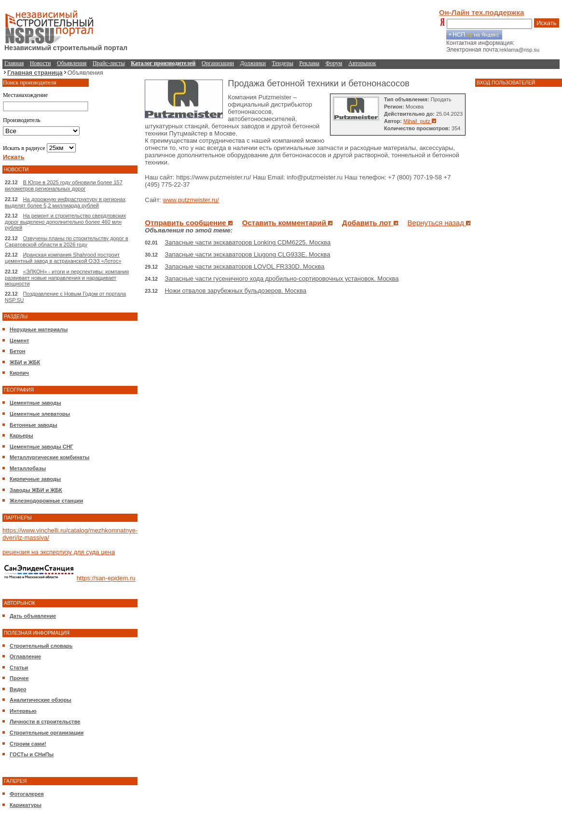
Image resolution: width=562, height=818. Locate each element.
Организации (218, 63)
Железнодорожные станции (46, 501)
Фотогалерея (27, 794)
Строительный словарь (41, 646)
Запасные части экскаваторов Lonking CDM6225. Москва (247, 242)
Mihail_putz (419, 121)
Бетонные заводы (33, 425)
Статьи (19, 667)
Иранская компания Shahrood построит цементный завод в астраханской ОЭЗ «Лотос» (63, 258)
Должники (253, 63)
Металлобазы (28, 468)
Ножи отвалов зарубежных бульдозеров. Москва (235, 290)
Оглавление (25, 656)
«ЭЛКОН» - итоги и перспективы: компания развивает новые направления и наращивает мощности (67, 277)
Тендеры (282, 63)
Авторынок (362, 63)
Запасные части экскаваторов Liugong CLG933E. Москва (247, 254)
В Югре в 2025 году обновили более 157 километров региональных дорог (64, 185)
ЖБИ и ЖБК (25, 362)
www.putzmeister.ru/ (191, 200)
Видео (18, 689)
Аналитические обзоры (40, 700)
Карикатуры (25, 805)
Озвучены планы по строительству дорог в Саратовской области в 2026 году (66, 241)
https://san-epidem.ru (106, 578)
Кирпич (19, 373)
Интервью (23, 711)
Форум (334, 63)
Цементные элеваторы (40, 414)
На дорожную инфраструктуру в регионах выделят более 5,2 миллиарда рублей (65, 202)
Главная (14, 63)
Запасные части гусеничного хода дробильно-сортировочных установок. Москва (281, 278)
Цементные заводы (35, 403)
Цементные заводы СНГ (41, 447)
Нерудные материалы (39, 329)
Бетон (17, 351)
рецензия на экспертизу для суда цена (58, 552)
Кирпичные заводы (35, 479)
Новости (40, 63)
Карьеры (21, 435)
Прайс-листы (109, 63)
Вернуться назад (439, 222)
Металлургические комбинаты (49, 457)
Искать (546, 23)
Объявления (71, 63)
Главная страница (35, 72)
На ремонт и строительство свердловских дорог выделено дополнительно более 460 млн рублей (65, 222)
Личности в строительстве (45, 721)
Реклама (309, 63)
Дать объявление (33, 616)
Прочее (19, 678)
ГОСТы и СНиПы (32, 754)
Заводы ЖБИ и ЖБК (36, 490)
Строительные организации (46, 733)
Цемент (19, 340)
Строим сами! (28, 744)
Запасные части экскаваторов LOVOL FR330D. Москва (244, 266)
